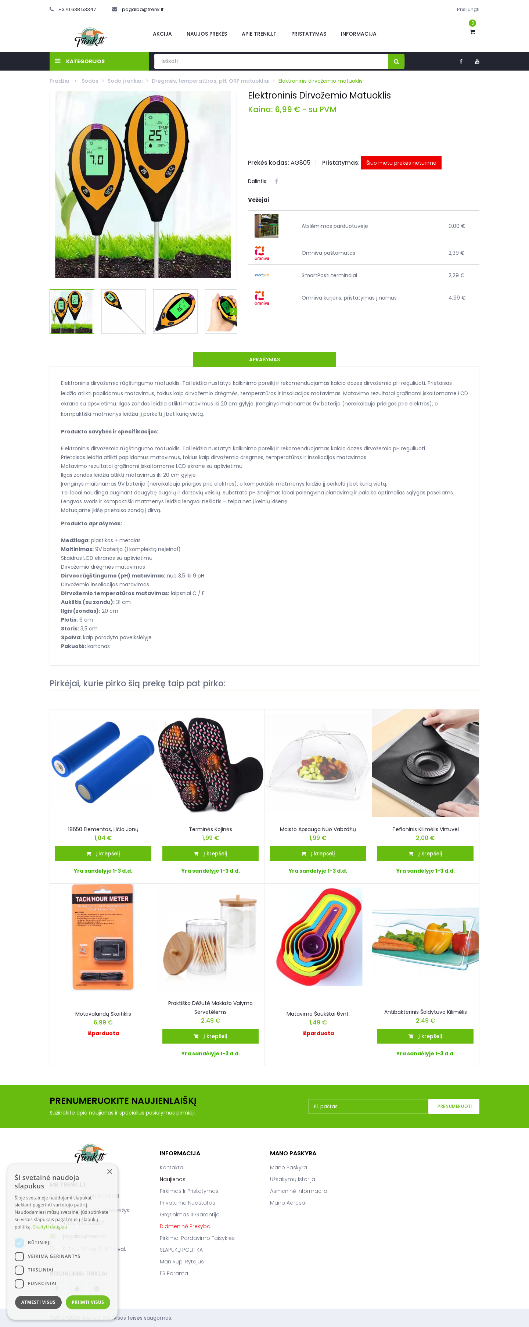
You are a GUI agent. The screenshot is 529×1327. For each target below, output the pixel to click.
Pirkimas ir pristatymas (189, 1191)
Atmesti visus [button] (38, 1302)
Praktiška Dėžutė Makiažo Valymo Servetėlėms (210, 1007)
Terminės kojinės (210, 829)
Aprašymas (264, 359)
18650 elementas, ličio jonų (103, 829)
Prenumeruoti (455, 1106)
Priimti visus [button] (88, 1302)
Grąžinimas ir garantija (190, 1214)
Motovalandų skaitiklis (103, 1013)
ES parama (174, 1273)
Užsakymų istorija (292, 1179)
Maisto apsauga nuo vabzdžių (318, 829)
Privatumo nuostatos (187, 1202)
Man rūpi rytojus (182, 1261)
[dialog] (62, 1242)
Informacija (359, 33)
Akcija (162, 33)
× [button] (109, 1172)
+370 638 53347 (77, 9)
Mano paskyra (288, 1167)
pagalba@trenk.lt (142, 9)
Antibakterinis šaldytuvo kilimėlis (425, 1012)
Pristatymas (308, 33)
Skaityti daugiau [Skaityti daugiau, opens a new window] (50, 1227)
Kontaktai (172, 1167)
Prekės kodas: (268, 162)
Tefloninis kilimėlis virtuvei (425, 829)
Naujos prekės (207, 33)
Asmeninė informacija (298, 1191)
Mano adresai (288, 1202)
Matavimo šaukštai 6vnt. (318, 1013)
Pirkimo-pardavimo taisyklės (197, 1238)
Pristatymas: (341, 163)
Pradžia (60, 81)
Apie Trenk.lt (259, 33)
